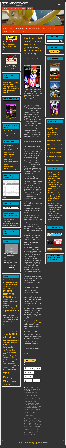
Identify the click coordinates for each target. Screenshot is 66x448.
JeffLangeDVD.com (15, 3)
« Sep (5, 197)
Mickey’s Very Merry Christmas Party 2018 (32, 417)
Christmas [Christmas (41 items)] (7, 282)
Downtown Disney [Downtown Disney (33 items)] (10, 306)
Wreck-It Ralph (29, 434)
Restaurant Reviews (33, 28)
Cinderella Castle (30, 395)
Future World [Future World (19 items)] (15, 319)
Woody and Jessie (30, 432)
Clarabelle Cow (29, 397)
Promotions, (35, 389)
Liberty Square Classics (55, 144)
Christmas (36, 394)
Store (44, 28)
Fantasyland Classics (54, 152)
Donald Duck (37, 400)
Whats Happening (54, 28)
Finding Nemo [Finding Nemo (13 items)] (7, 319)
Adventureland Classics (55, 148)
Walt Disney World (30, 431)
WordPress (33, 443)
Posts (62, 4)
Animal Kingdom (11, 265)
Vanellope (35, 429)
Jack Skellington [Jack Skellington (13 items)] (14, 329)
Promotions (20, 28)
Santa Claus (32, 423)
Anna (33, 390)
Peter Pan (31, 420)
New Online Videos (53, 160)
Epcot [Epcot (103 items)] (15, 310)
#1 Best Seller (54, 78)
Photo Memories (48, 26)
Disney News (25, 26)
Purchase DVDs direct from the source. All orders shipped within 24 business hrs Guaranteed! (10, 46)
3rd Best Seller (55, 115)
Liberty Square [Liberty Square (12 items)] (7, 331)
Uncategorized (13, 26)
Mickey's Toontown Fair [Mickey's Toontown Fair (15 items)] (9, 352)
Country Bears (34, 398)
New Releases (36, 26)
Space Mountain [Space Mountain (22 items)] (8, 364)
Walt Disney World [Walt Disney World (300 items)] (8, 377)
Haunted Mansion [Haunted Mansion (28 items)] (9, 325)
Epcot (8, 260)
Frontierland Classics (54, 140)
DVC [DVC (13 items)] (11, 310)
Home (4, 26)
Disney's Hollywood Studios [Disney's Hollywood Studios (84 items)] (8, 294)
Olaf (25, 420)
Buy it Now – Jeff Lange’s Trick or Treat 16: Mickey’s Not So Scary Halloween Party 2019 (55, 196)
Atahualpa (39, 443)
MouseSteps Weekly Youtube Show (15, 31)
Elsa (25, 401)
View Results (11, 270)
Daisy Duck (28, 400)
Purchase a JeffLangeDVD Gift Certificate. (11, 67)
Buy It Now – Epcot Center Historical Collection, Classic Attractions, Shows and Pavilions (54, 176)
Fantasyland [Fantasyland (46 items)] (8, 315)
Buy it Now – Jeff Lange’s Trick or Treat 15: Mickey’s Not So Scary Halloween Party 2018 (55, 217)
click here (11, 119)
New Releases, (31, 387)
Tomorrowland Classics (54, 156)
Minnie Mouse (36, 418)
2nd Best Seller (55, 96)
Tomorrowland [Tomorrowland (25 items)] (14, 370)
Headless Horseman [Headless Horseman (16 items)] (9, 327)
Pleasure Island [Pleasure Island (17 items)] (11, 360)
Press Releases (8, 28)
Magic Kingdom (11, 258)
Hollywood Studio (11, 263)
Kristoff (27, 406)
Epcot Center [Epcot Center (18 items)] (7, 313)
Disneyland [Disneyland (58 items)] (8, 301)
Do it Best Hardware (11, 131)
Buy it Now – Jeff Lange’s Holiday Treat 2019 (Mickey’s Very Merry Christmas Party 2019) (55, 186)
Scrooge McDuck (30, 424)
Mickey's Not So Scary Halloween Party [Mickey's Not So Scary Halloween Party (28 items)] (10, 345)
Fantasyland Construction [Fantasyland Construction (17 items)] (11, 317)
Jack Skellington (30, 403)
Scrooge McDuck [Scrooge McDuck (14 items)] (11, 361)
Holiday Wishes (33, 401)
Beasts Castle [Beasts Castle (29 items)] (8, 280)
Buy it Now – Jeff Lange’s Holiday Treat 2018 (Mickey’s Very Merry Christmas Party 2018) (55, 207)
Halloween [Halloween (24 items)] (6, 321)
